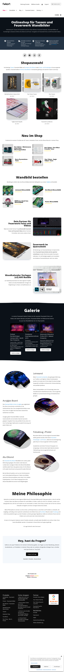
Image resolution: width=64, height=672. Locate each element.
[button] (61, 656)
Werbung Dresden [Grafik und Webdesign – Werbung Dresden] (25, 4)
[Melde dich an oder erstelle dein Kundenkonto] (42, 4)
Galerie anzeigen (15, 353)
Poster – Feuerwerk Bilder (9, 601)
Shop (4, 10)
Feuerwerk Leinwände (41, 377)
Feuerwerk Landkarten (47, 122)
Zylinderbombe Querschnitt (6, 608)
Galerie (32, 310)
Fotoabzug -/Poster (42, 432)
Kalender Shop (6, 614)
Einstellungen (57, 666)
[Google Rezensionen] (54, 602)
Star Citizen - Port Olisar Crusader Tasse (52, 148)
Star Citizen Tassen (32, 94)
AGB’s (34, 617)
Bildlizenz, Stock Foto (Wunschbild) (21, 201)
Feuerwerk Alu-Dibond (10, 461)
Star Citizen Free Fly (38, 600)
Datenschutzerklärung (47, 669)
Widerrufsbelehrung (38, 622)
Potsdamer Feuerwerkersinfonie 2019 (31, 336)
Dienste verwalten (34, 663)
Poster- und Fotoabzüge (45, 67)
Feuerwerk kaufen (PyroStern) (37, 607)
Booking (39, 10)
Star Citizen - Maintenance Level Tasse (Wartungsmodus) (22, 148)
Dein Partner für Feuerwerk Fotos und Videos (19, 223)
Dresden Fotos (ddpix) (38, 597)
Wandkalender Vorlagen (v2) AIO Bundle (18, 276)
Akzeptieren (35, 666)
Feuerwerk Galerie (29, 10)
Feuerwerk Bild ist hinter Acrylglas (13, 404)
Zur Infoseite (54, 44)
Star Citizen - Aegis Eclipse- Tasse (51, 160)
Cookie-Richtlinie (39, 669)
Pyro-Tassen (52, 94)
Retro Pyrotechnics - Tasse (21, 160)
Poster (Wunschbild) (51, 201)
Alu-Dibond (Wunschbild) (53, 190)
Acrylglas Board (10, 400)
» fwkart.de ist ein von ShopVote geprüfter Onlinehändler (23, 599)
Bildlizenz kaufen (35, 4)
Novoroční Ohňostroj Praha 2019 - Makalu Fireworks (47, 336)
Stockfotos (5, 617)
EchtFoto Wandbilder (25, 69)
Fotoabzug (55, 512)
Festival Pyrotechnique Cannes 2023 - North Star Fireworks (16, 337)
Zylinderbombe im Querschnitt (12, 94)
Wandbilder (12, 10)
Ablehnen (46, 666)
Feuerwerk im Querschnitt (40, 245)
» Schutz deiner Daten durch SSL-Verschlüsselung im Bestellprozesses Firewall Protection (24, 605)
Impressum (54, 669)
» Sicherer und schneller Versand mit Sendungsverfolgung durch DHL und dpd (24, 613)
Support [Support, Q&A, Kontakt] (47, 4)
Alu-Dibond (33, 67)
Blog (20, 10)
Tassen (12, 67)
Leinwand (27, 67)
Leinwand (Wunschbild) (22, 190)
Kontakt (35, 612)
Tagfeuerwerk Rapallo (17, 122)
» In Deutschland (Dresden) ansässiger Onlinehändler (23, 619)
